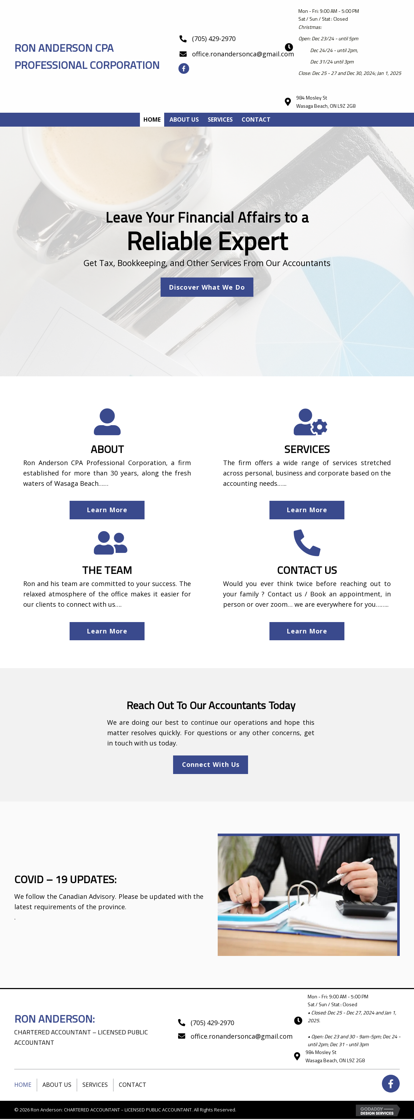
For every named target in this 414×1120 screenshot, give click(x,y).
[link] (152, 120)
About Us (56, 1086)
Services (95, 1086)
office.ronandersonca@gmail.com (243, 54)
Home (22, 1086)
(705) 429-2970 (214, 38)
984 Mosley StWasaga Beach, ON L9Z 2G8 (325, 101)
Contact (132, 1086)
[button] (183, 68)
